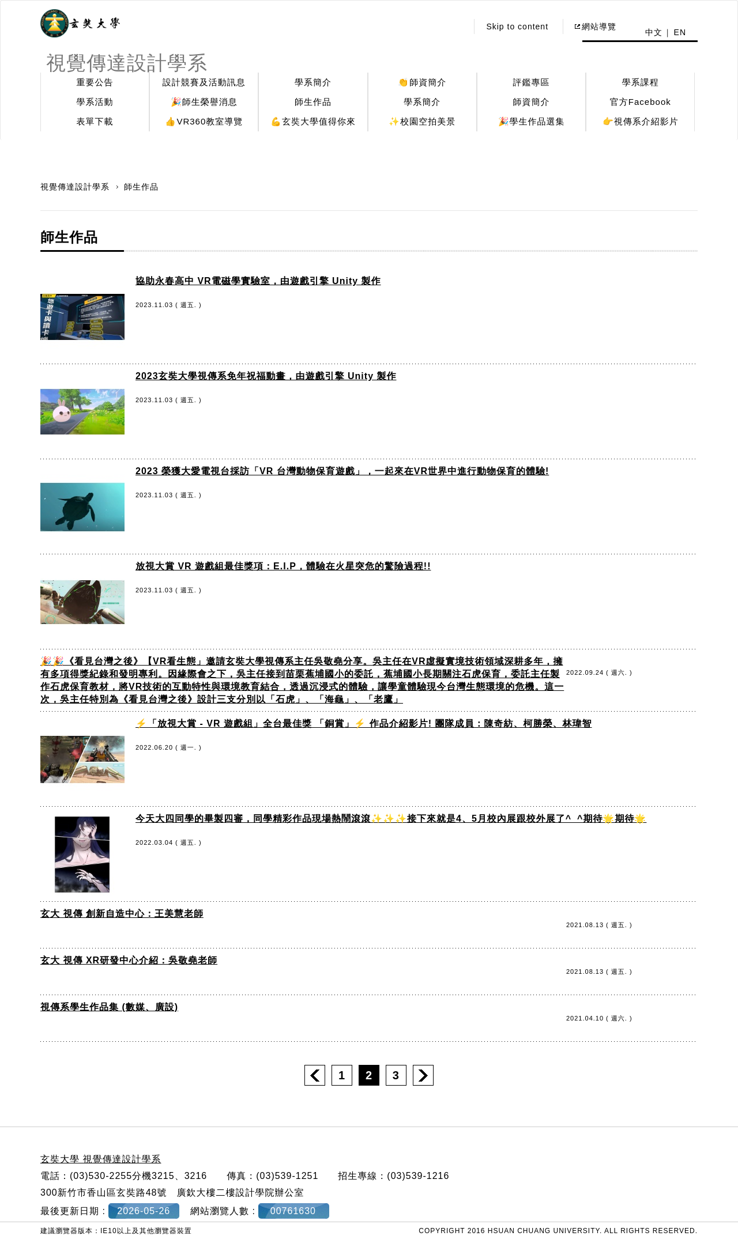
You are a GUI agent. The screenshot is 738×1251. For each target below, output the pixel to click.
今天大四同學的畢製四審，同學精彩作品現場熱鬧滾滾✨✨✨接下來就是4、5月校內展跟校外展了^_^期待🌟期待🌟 (390, 818)
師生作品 (313, 102)
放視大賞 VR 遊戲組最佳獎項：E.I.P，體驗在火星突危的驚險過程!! (283, 566)
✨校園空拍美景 (422, 121)
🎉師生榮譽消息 (204, 102)
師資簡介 (531, 102)
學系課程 (640, 82)
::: (455, 26)
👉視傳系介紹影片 (641, 121)
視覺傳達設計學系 (76, 186)
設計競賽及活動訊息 (204, 82)
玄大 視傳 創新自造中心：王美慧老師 (122, 914)
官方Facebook (640, 102)
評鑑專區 (531, 82)
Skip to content (517, 26)
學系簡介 (313, 82)
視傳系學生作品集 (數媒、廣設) (109, 1007)
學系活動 (95, 102)
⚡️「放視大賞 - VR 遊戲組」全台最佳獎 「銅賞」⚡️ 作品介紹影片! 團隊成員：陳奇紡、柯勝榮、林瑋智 (363, 723)
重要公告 (95, 82)
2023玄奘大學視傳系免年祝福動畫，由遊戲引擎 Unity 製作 (265, 376)
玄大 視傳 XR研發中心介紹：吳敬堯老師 (128, 960)
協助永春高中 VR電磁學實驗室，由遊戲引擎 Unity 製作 (258, 281)
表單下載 (95, 121)
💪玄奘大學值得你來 (313, 121)
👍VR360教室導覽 (204, 121)
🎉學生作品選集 (531, 121)
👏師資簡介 (422, 82)
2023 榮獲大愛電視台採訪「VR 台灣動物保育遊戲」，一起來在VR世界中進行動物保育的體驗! (342, 471)
